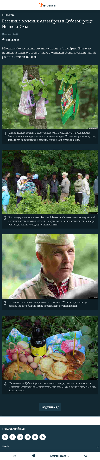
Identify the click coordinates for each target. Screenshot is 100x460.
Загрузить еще (50, 407)
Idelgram (8, 15)
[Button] (10, 41)
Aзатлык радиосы (59, 456)
